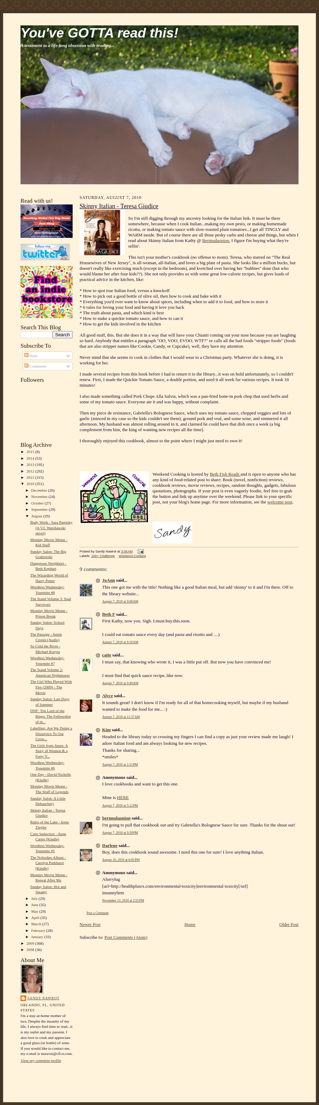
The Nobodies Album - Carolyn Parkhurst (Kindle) (48, 862)
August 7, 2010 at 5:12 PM (120, 805)
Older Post (288, 924)
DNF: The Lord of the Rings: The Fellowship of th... (50, 716)
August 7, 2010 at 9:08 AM (120, 601)
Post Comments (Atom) (126, 937)
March (36, 924)
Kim (106, 729)
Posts (31, 356)
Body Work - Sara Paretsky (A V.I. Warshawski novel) (51, 527)
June (35, 905)
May (35, 911)
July (35, 898)
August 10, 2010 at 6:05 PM (121, 860)
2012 (30, 471)
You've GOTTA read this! (99, 32)
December (39, 490)
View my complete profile (41, 1060)
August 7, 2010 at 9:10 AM (120, 642)
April (35, 918)
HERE (123, 797)
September (40, 509)
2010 (30, 484)
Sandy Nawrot (43, 998)
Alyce (107, 695)
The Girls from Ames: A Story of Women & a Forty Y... (49, 750)
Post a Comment (98, 913)
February (38, 930)
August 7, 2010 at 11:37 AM (121, 717)
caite (106, 655)
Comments (35, 366)
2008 (30, 949)
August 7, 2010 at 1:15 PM (120, 764)
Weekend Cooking (132, 556)
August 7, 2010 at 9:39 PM (120, 832)
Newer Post (90, 924)
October (38, 503)
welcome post (279, 502)
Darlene (109, 845)
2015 (30, 452)
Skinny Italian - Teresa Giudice (119, 206)
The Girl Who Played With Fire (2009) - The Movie (51, 686)
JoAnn (108, 580)
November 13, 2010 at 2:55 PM (123, 900)
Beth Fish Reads (225, 474)
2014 (30, 458)
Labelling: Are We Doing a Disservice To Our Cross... (51, 733)
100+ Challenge (103, 556)
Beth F (108, 614)
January (37, 937)
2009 (30, 943)
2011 (30, 477)
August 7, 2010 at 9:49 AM (120, 683)
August (37, 516)
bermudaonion (116, 818)
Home (190, 924)
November (40, 496)
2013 (30, 464)
